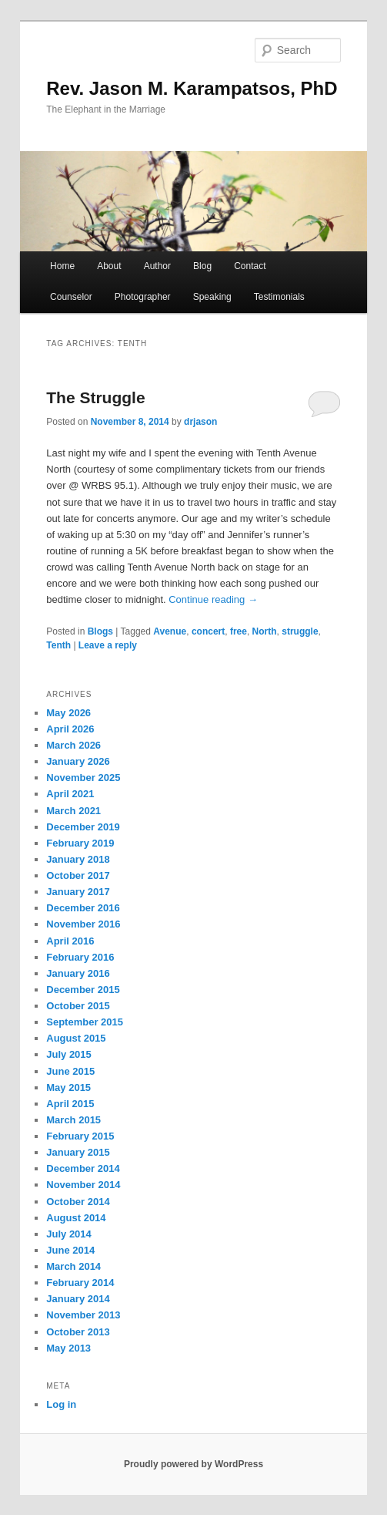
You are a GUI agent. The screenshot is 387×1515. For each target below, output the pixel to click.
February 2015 (80, 1136)
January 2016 (77, 973)
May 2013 (68, 1348)
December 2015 (82, 989)
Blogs (100, 631)
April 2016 (70, 941)
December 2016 (82, 908)
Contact (249, 266)
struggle (300, 631)
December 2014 (82, 1168)
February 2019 (80, 843)
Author (157, 266)
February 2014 (80, 1282)
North (264, 631)
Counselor (71, 296)
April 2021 (70, 794)
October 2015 (77, 1006)
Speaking (212, 296)
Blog (202, 266)
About (109, 266)
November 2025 (83, 777)
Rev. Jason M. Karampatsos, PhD (191, 88)
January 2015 (77, 1152)
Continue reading (213, 599)
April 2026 (70, 729)
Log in (61, 1404)
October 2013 (77, 1332)
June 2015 (70, 1071)
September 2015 (84, 1022)
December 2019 (82, 827)
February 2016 (80, 957)
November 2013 (83, 1315)
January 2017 (77, 891)
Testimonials (279, 296)
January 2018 (77, 859)
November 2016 (83, 924)
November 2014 (83, 1184)
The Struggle (95, 397)
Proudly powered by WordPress (193, 1464)
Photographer (143, 296)
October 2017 (77, 875)
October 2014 (77, 1201)
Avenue (169, 631)
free (238, 631)
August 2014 (75, 1218)
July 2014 (69, 1234)
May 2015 (68, 1087)
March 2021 (73, 810)
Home (62, 266)
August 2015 (75, 1038)
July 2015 (69, 1054)
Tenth (58, 645)
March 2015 (73, 1120)
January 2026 (77, 761)
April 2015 (70, 1103)
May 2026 (68, 713)
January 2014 (77, 1299)
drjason (200, 421)
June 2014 (70, 1250)
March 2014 (73, 1266)
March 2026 (73, 745)
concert (208, 631)
